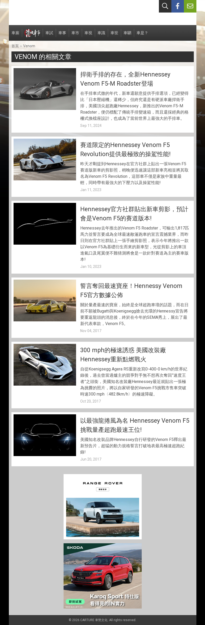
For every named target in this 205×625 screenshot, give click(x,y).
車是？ (142, 36)
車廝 (15, 36)
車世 (114, 36)
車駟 (127, 36)
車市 (75, 36)
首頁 (15, 46)
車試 (49, 36)
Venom (29, 46)
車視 (88, 36)
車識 (101, 36)
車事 (62, 36)
